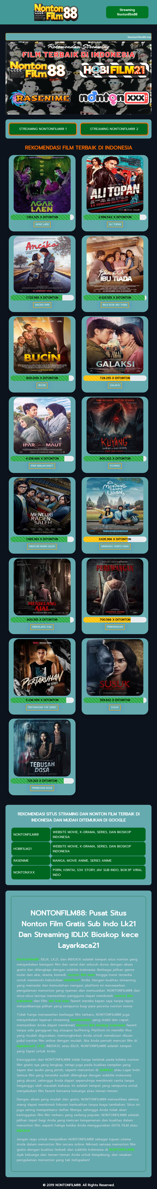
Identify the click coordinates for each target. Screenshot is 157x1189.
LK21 (40, 1046)
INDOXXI (23, 1130)
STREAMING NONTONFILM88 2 (114, 128)
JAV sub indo (58, 1001)
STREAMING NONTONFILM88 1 (43, 128)
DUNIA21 (106, 1070)
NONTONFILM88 (121, 1149)
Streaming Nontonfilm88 (127, 12)
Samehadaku (80, 1019)
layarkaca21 (26, 1046)
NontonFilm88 (28, 959)
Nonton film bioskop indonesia (100, 1025)
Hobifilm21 (72, 980)
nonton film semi (81, 974)
